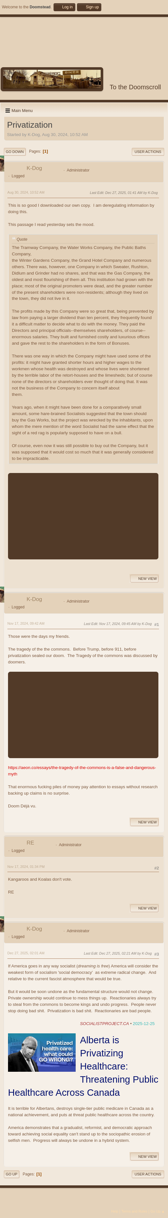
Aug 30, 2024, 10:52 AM (26, 192)
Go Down (15, 152)
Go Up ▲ (157, 1211)
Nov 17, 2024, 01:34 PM (26, 867)
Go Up (11, 1174)
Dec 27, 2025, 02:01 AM (26, 953)
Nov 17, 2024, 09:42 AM (26, 623)
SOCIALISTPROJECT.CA (104, 1023)
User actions (148, 152)
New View (144, 579)
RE (30, 843)
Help (114, 1211)
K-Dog (34, 168)
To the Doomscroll (135, 87)
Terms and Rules (134, 1211)
